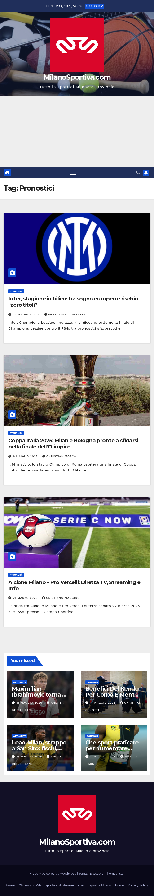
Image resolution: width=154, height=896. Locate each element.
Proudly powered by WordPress (53, 873)
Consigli (92, 682)
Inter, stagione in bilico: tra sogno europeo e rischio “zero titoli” (73, 302)
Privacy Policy (138, 885)
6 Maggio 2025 (26, 456)
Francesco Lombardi (64, 314)
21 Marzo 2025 (26, 598)
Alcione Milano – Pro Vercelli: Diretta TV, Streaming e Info (74, 585)
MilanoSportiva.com (77, 77)
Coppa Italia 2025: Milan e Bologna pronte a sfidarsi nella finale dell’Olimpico (73, 443)
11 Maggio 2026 (30, 702)
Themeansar (115, 873)
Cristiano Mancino (61, 598)
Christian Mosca (59, 456)
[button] (138, 172)
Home (10, 885)
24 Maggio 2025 (27, 314)
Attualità (16, 291)
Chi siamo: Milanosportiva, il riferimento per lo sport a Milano (65, 885)
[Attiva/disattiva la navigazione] (73, 172)
